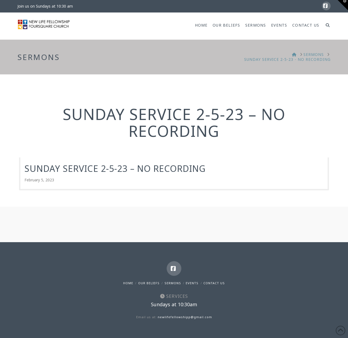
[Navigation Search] (326, 26)
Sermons (172, 283)
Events (192, 283)
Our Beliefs (149, 283)
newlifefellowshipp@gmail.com (185, 317)
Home (128, 283)
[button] (343, 5)
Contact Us (214, 283)
